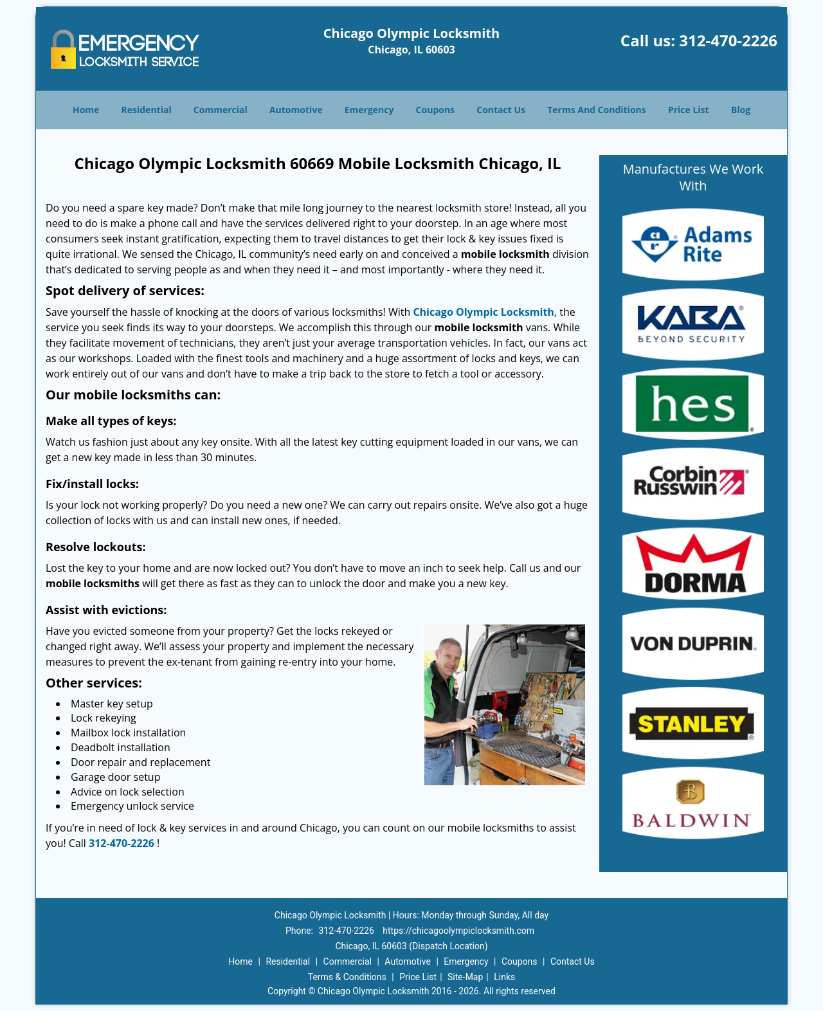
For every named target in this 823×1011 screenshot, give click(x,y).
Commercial (221, 110)
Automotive (296, 110)
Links (504, 977)
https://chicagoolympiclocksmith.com (458, 930)
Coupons (435, 110)
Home (86, 110)
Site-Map (465, 977)
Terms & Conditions (347, 977)
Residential (147, 110)
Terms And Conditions (596, 110)
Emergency (369, 110)
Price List (688, 110)
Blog (740, 110)
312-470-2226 (728, 40)
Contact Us (500, 110)
